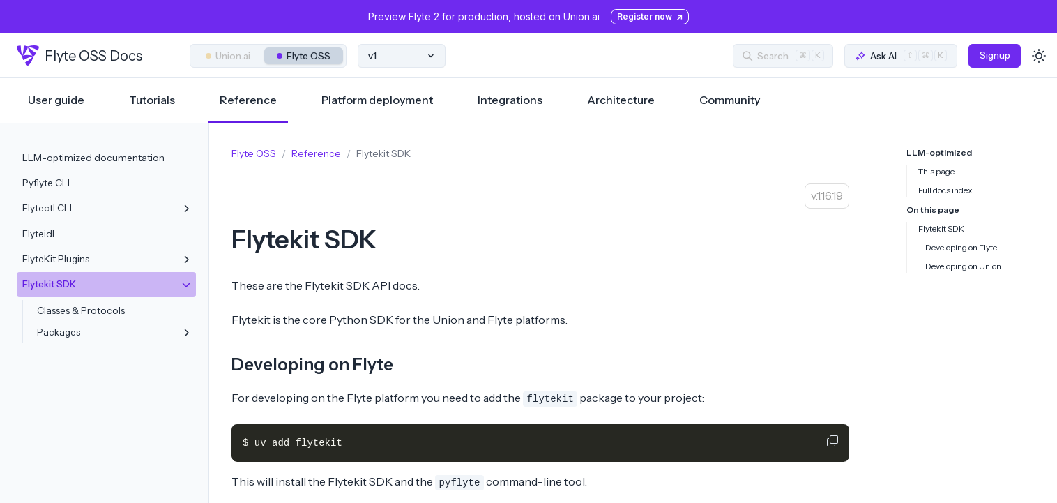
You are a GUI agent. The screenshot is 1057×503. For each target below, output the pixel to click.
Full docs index (945, 190)
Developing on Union (963, 266)
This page (936, 171)
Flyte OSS (303, 55)
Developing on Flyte (312, 364)
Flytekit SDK (941, 228)
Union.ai (228, 55)
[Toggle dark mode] (1038, 56)
